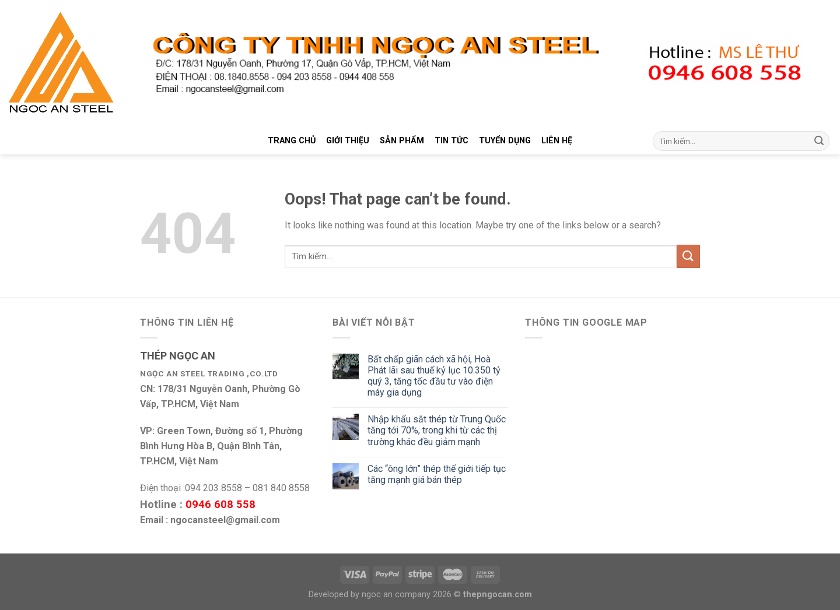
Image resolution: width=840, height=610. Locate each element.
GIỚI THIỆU (347, 141)
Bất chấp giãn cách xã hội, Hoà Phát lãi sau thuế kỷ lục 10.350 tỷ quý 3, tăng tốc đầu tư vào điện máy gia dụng (434, 376)
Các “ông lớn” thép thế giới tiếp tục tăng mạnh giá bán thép (437, 474)
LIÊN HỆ (556, 141)
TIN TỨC (451, 141)
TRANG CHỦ (292, 141)
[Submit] (819, 141)
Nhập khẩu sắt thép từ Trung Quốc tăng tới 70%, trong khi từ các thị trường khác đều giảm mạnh (437, 430)
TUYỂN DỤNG (505, 141)
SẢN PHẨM (402, 141)
